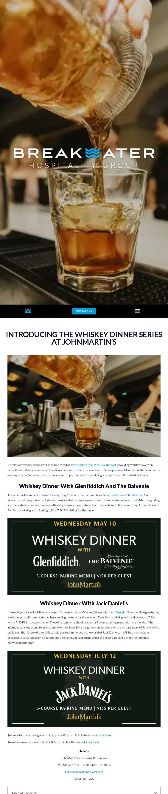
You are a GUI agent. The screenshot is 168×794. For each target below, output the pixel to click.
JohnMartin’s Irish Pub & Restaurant (93, 465)
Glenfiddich (112, 495)
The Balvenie (134, 495)
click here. (104, 735)
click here (92, 742)
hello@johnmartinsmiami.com (84, 771)
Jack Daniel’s (117, 612)
